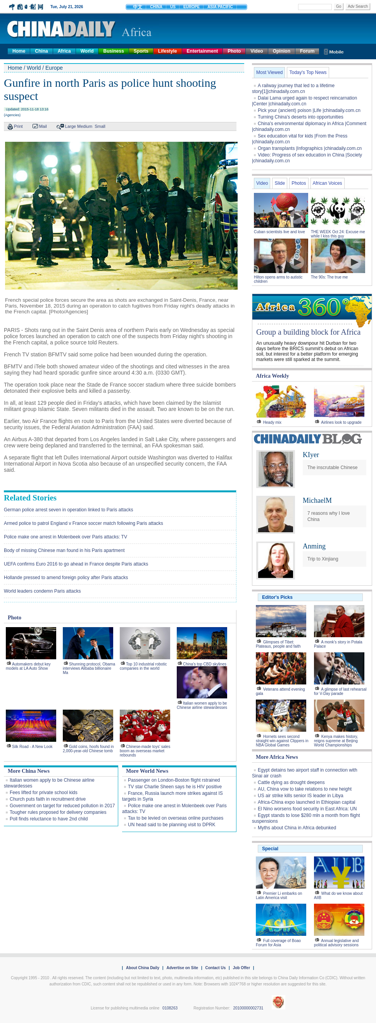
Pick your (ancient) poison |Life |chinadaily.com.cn (309, 110)
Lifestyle (167, 51)
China (41, 51)
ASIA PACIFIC (220, 7)
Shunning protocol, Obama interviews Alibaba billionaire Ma (89, 668)
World (87, 51)
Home (18, 51)
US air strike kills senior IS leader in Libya (300, 795)
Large (70, 126)
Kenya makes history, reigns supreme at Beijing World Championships (336, 740)
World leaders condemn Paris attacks (42, 591)
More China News (29, 771)
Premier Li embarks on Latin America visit (279, 895)
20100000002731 (248, 1008)
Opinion (281, 51)
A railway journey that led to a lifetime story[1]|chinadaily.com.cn (293, 88)
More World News (147, 771)
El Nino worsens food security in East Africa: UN (307, 809)
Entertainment (202, 51)
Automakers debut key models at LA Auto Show (28, 666)
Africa (64, 51)
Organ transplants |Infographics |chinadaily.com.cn (310, 148)
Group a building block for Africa (308, 332)
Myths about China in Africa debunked (297, 827)
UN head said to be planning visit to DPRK (171, 824)
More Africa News (277, 757)
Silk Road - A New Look (32, 746)
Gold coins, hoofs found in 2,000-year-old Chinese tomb (88, 748)
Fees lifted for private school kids (44, 792)
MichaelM (317, 500)
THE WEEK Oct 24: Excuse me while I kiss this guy (338, 234)
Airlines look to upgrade (341, 422)
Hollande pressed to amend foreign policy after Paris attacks (66, 577)
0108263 (170, 1008)
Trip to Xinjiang (322, 559)
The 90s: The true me (329, 277)
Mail (43, 126)
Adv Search (358, 6)
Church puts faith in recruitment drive (48, 799)
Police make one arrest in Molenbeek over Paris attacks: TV (65, 537)
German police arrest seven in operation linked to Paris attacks (68, 509)
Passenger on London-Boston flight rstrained (174, 780)
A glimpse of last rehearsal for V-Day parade (340, 691)
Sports (141, 51)
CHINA (156, 7)
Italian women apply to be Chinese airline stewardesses (202, 705)
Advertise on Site (182, 968)
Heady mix (272, 422)
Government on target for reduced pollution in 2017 (62, 805)
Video (256, 51)
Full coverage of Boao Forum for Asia (278, 943)
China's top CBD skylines (204, 664)
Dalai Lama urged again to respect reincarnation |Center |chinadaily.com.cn (304, 101)
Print (18, 126)
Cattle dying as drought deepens (291, 782)
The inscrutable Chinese (332, 467)
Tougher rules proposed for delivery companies (58, 812)
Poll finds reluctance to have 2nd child (49, 819)
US (173, 7)
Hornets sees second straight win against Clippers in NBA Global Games (282, 740)
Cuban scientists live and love (280, 232)
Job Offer (241, 968)
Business (113, 51)
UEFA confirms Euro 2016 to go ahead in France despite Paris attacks (76, 564)
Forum (307, 51)
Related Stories (30, 497)
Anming (314, 546)
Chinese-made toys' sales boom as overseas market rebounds (145, 750)
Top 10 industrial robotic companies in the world (143, 666)
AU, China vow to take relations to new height (305, 789)
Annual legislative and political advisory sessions (336, 943)
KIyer (311, 455)
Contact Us (215, 968)
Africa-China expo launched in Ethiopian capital (306, 802)
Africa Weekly (272, 376)
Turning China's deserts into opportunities (300, 117)
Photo (234, 51)
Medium (84, 126)
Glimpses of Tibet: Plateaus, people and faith (278, 644)
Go (338, 6)
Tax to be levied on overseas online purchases (175, 818)
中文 (137, 7)
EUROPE (191, 7)
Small (100, 126)
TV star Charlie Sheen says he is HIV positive (175, 786)
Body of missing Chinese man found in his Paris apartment (64, 550)
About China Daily (142, 968)
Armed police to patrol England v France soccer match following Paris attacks (83, 523)
